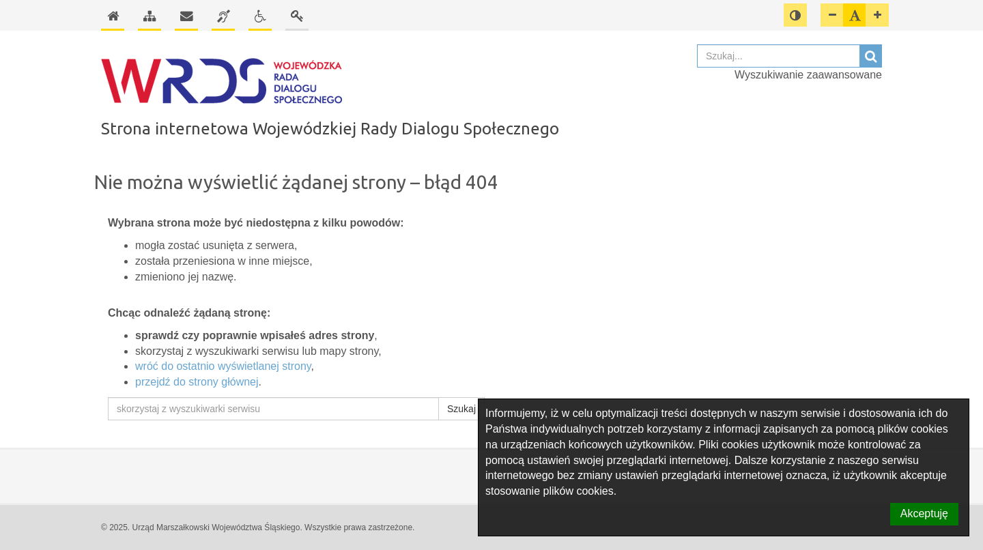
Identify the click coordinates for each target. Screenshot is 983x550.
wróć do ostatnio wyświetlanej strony (223, 366)
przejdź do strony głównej (197, 382)
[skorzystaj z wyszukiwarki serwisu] (273, 408)
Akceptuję (924, 513)
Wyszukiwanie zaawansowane (808, 75)
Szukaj (461, 408)
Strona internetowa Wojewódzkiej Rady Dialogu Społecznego (330, 128)
